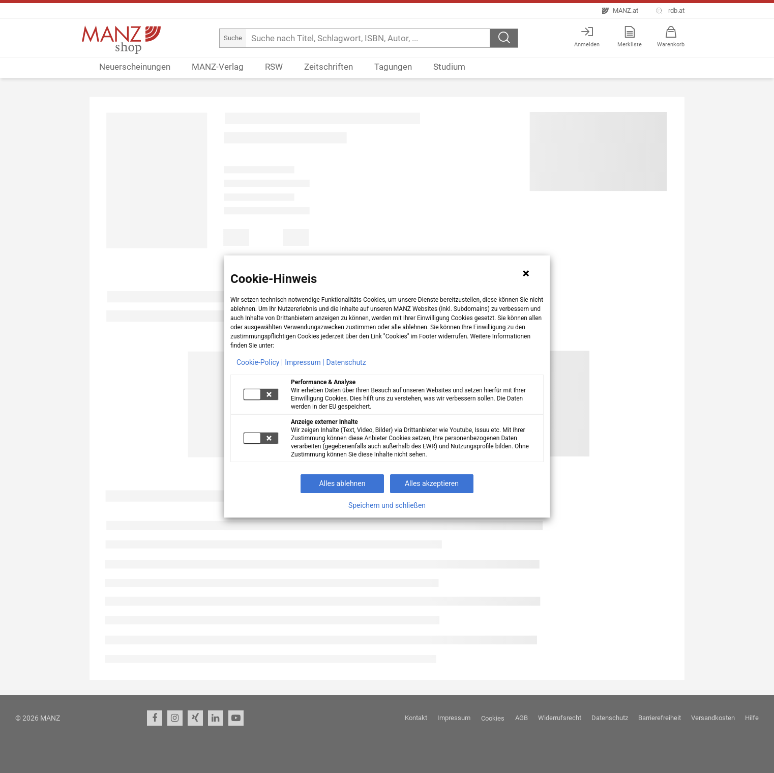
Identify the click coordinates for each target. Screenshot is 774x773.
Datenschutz (346, 362)
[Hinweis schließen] (526, 273)
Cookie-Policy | (259, 362)
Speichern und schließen (387, 505)
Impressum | (304, 362)
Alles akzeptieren (432, 483)
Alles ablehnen (342, 483)
